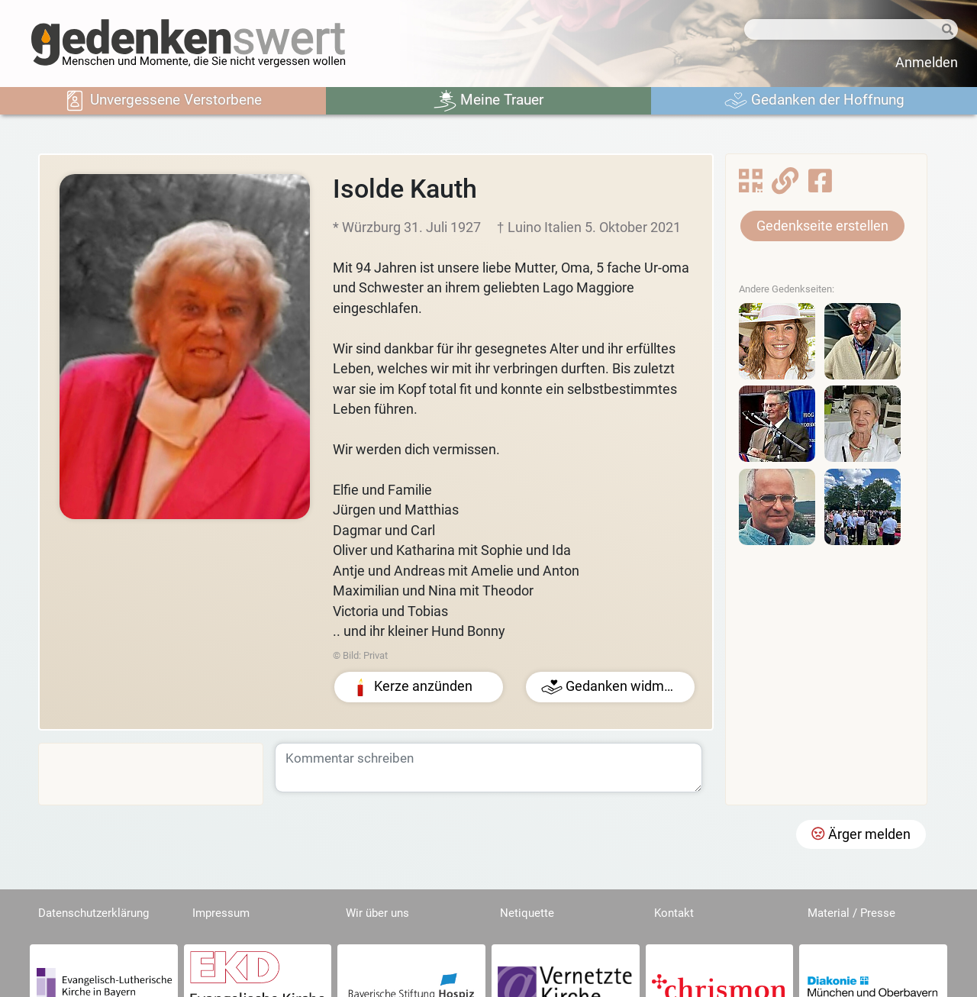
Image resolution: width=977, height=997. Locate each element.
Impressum (221, 913)
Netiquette (527, 913)
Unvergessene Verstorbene (162, 100)
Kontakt (674, 913)
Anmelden (926, 62)
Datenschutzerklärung (93, 913)
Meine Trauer (488, 100)
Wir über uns (377, 913)
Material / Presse (851, 913)
